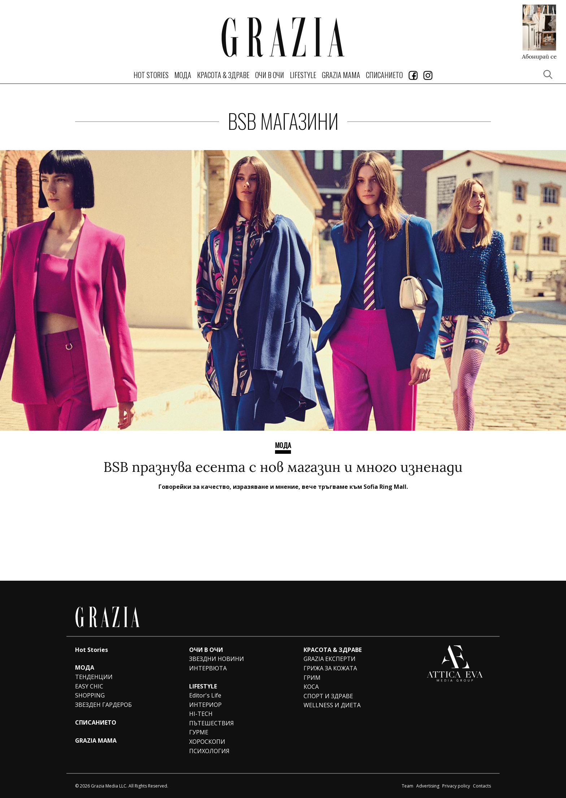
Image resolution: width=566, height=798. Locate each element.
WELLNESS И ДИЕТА (332, 705)
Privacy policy (456, 786)
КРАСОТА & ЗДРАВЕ (223, 74)
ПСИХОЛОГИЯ (209, 751)
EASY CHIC (89, 686)
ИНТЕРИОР (205, 705)
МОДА (182, 74)
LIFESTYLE (303, 74)
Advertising (427, 786)
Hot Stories (151, 74)
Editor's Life (205, 695)
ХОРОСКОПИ (207, 742)
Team (407, 786)
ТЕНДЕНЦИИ (94, 677)
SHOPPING (90, 695)
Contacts (482, 786)
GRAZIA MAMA (341, 74)
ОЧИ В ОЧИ (269, 74)
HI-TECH (201, 714)
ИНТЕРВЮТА (208, 668)
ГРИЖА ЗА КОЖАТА (330, 668)
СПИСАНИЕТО (384, 74)
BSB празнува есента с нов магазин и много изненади (283, 466)
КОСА (311, 687)
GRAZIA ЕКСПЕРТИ (330, 659)
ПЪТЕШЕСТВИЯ (211, 723)
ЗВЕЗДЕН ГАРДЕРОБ (103, 705)
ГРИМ (312, 678)
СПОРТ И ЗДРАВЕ (328, 696)
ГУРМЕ (198, 732)
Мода (283, 445)
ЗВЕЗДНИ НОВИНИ (216, 659)
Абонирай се (539, 56)
